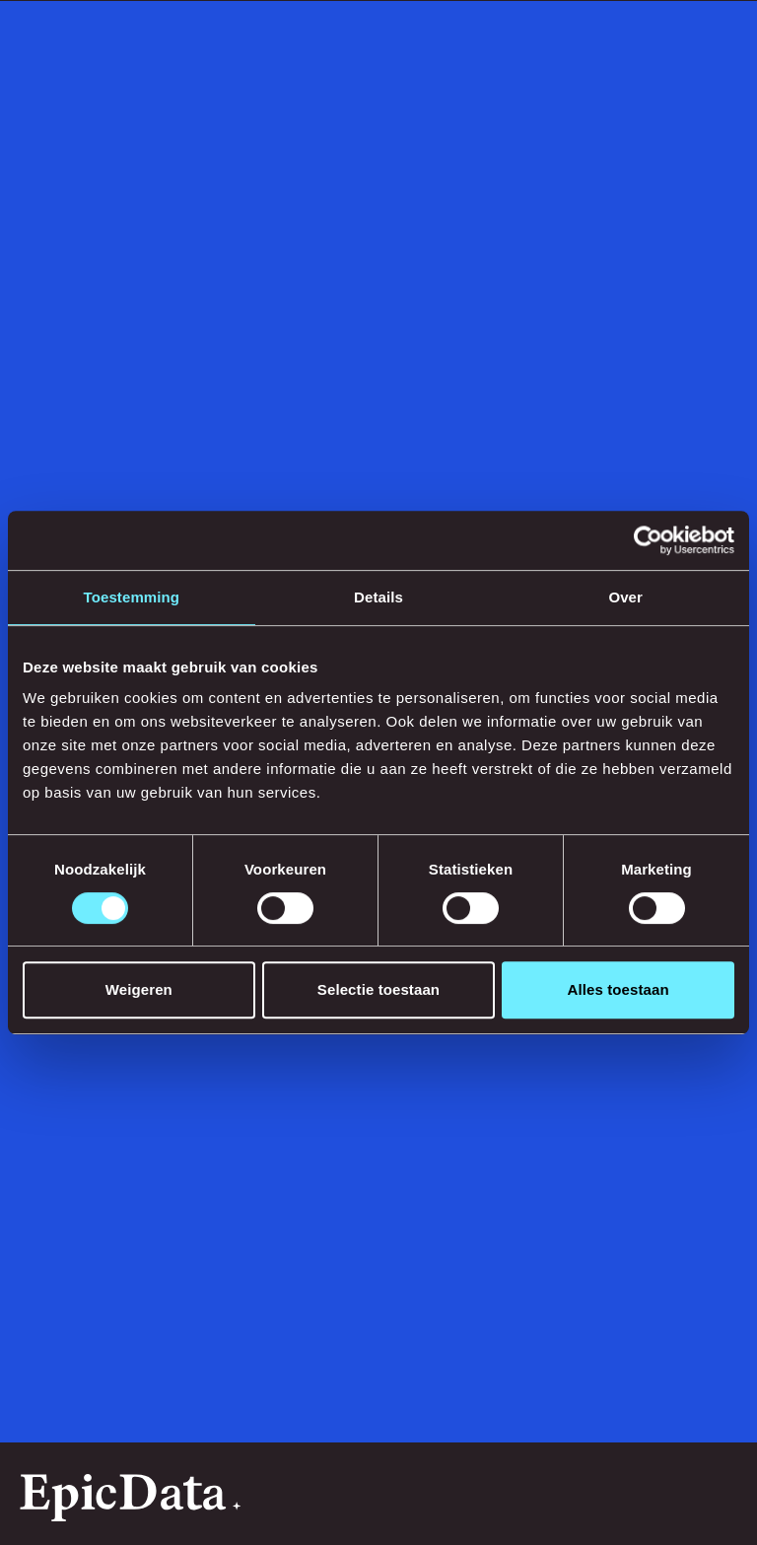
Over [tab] (625, 597)
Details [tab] (378, 597)
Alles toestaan (618, 989)
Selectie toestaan (378, 989)
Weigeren (138, 989)
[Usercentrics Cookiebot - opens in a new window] (648, 540)
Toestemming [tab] (132, 597)
